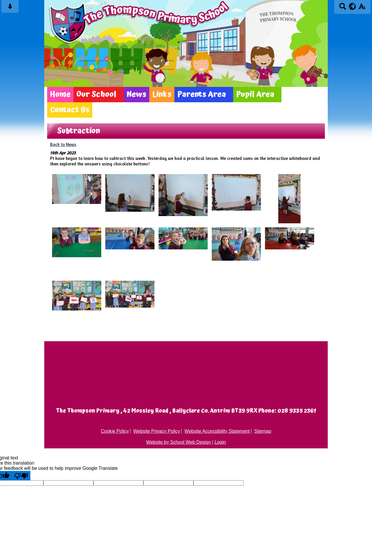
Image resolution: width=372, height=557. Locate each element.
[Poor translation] (21, 475)
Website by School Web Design (178, 442)
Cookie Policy (115, 431)
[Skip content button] (10, 8)
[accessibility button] (362, 8)
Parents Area (201, 94)
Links (162, 94)
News (136, 94)
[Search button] (342, 8)
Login (220, 442)
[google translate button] (352, 6)
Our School (96, 94)
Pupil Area (255, 94)
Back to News (63, 144)
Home (60, 94)
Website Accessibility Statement (217, 431)
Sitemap (262, 431)
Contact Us (69, 110)
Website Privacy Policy (156, 431)
